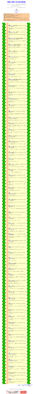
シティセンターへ (16, 10)
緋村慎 (10, 263)
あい (10, 223)
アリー (10, 164)
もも (10, 199)
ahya (10, 372)
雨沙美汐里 (11, 98)
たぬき (10, 280)
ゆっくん (11, 25)
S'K (10, 152)
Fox (10, 169)
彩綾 (10, 234)
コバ (10, 347)
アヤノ (10, 141)
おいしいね (11, 44)
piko (10, 366)
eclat (17, 389)
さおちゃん (11, 353)
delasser (10, 175)
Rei (10, 334)
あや (10, 303)
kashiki (10, 322)
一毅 (10, 129)
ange (10, 252)
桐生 (10, 316)
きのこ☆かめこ (12, 117)
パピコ (10, 158)
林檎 (10, 274)
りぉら (10, 240)
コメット (11, 228)
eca (10, 92)
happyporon (11, 79)
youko (10, 146)
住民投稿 (16, 12)
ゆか (10, 111)
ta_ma (10, 187)
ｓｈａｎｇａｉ (12, 56)
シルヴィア (11, 193)
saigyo (10, 291)
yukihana (11, 123)
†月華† (10, 85)
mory (10, 217)
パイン (10, 181)
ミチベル (11, 68)
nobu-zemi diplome (12, 38)
